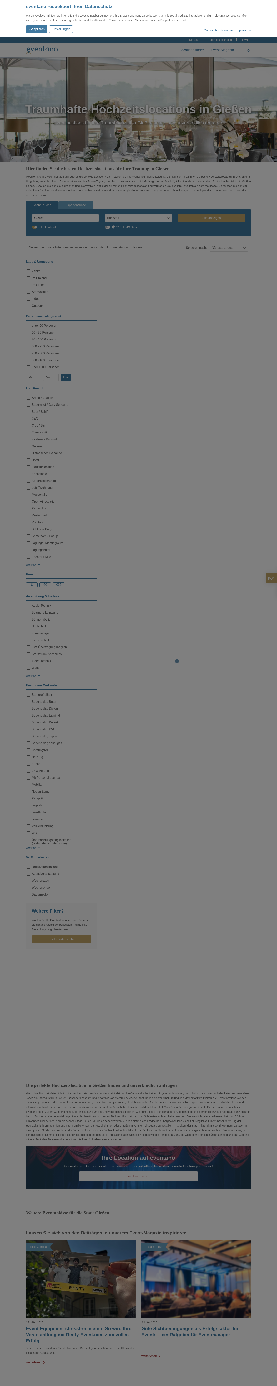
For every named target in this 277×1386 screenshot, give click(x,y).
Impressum (243, 30)
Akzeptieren (36, 29)
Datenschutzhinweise (218, 30)
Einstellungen (61, 29)
